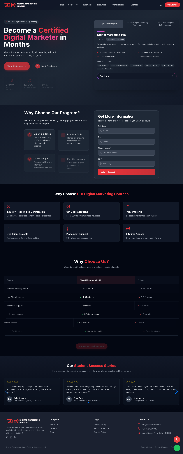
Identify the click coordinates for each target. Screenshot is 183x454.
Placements (87, 5)
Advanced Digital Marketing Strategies (136, 24)
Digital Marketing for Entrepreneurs (165, 24)
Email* (100, 137)
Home (61, 5)
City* (100, 159)
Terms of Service (101, 428)
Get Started (172, 5)
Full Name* (102, 126)
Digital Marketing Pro (108, 24)
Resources (102, 5)
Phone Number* (104, 148)
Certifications (119, 5)
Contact (134, 5)
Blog (52, 432)
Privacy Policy (100, 424)
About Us (54, 424)
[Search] (160, 5)
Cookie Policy (100, 432)
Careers (53, 428)
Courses (73, 5)
